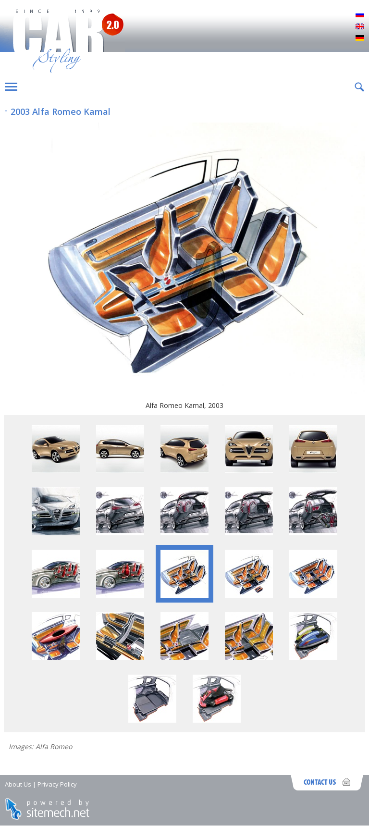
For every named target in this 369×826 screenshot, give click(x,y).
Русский (360, 15)
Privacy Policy (57, 784)
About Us (18, 784)
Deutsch (360, 38)
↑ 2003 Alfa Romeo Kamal (57, 111)
